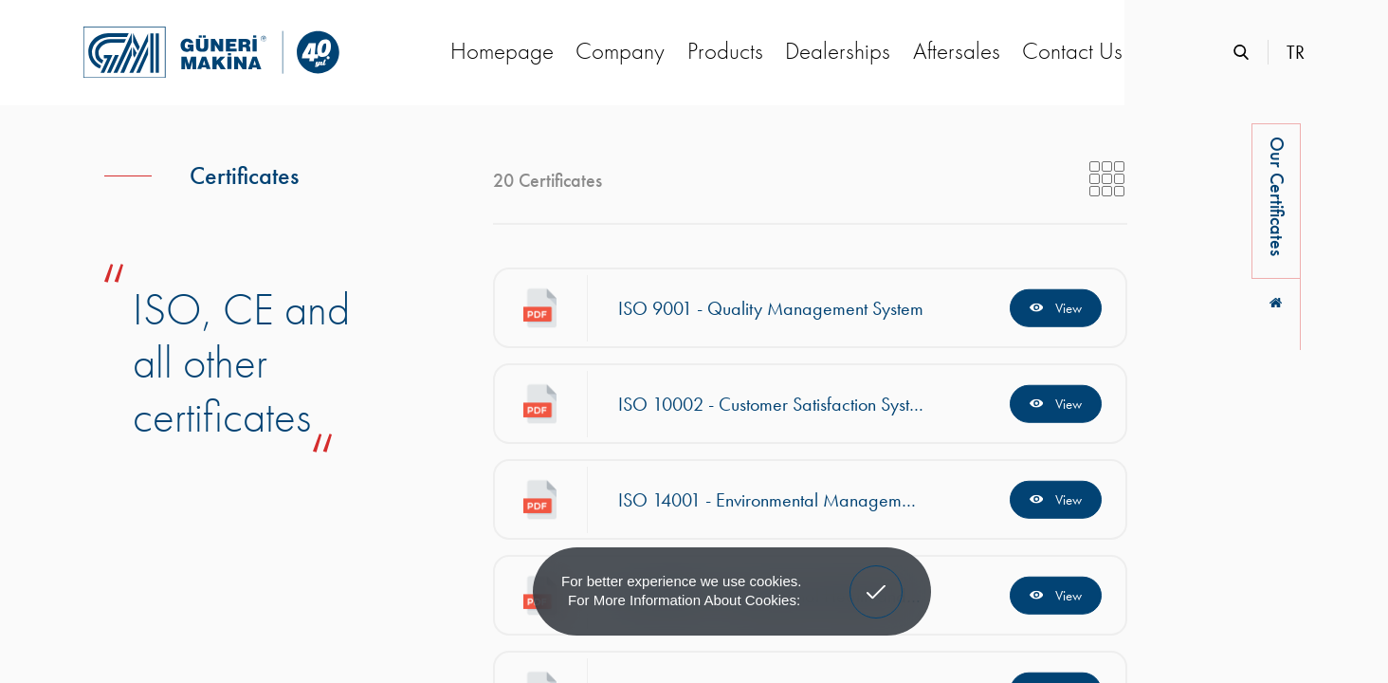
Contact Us (1072, 50)
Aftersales (956, 50)
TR (1296, 52)
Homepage (502, 50)
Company (620, 50)
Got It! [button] (876, 577)
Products (725, 50)
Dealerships (837, 50)
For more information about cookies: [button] (684, 600)
